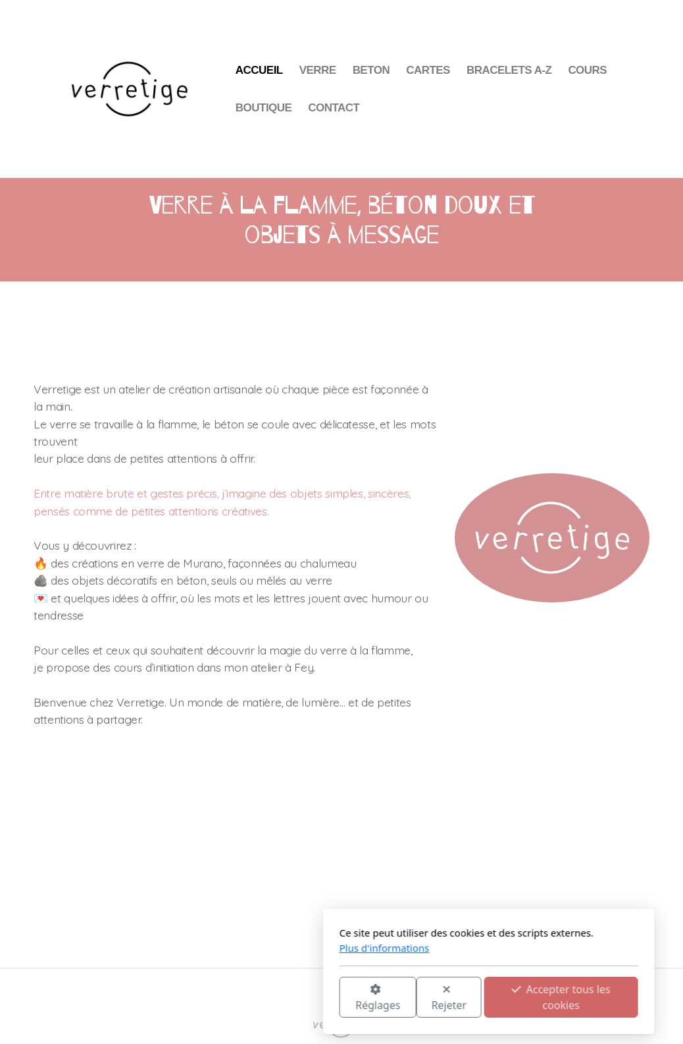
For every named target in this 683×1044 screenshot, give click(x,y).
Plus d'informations (237, 947)
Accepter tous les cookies (414, 997)
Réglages (230, 998)
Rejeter (302, 998)
